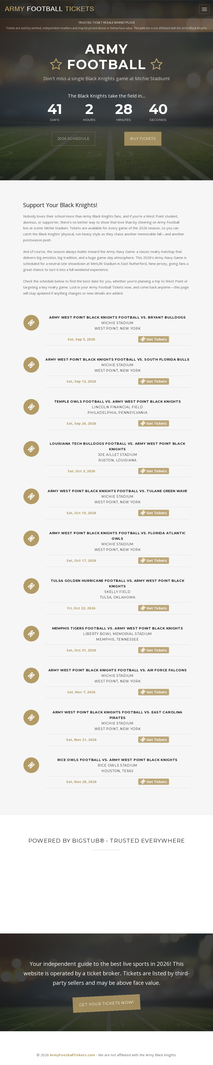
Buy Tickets (143, 138)
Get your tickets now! (107, 1003)
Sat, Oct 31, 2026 (81, 650)
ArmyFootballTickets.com (72, 1055)
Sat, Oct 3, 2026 (81, 471)
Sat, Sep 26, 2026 (81, 423)
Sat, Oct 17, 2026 (81, 560)
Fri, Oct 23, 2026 (81, 608)
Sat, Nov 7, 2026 (81, 692)
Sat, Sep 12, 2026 (81, 381)
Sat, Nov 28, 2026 (81, 781)
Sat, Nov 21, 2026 (81, 739)
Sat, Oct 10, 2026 (81, 512)
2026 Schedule (73, 138)
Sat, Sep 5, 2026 (81, 339)
